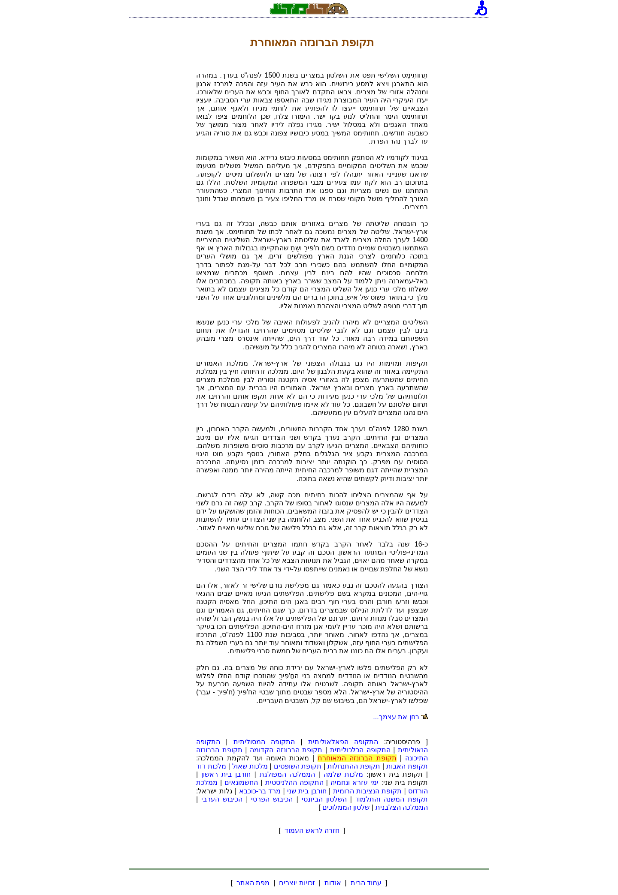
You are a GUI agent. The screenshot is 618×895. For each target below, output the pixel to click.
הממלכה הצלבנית (402, 807)
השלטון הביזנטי (324, 799)
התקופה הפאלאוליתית (343, 741)
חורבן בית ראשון (226, 774)
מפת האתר (252, 882)
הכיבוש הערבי (221, 799)
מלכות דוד (211, 766)
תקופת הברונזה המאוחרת (357, 758)
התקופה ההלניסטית (294, 782)
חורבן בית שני (307, 791)
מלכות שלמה (343, 774)
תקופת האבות (407, 766)
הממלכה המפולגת (287, 774)
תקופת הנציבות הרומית (367, 791)
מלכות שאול (250, 766)
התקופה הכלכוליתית (360, 750)
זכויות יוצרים (297, 882)
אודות (332, 882)
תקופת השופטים (298, 766)
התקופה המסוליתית (264, 741)
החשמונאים (241, 782)
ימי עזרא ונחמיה (354, 782)
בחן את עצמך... (396, 717)
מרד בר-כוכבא (260, 791)
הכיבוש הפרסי (272, 799)
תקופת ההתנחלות (353, 766)
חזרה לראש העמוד (312, 830)
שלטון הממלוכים (346, 807)
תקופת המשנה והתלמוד (391, 799)
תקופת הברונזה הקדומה (286, 750)
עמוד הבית (365, 882)
